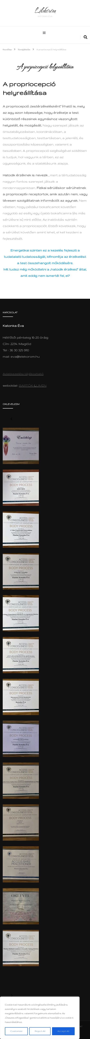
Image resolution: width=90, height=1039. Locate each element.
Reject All (40, 1031)
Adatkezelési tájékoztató (23, 373)
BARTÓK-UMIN (32, 385)
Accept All (63, 1031)
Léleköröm (45, 10)
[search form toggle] (85, 37)
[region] (40, 1018)
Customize (16, 1031)
